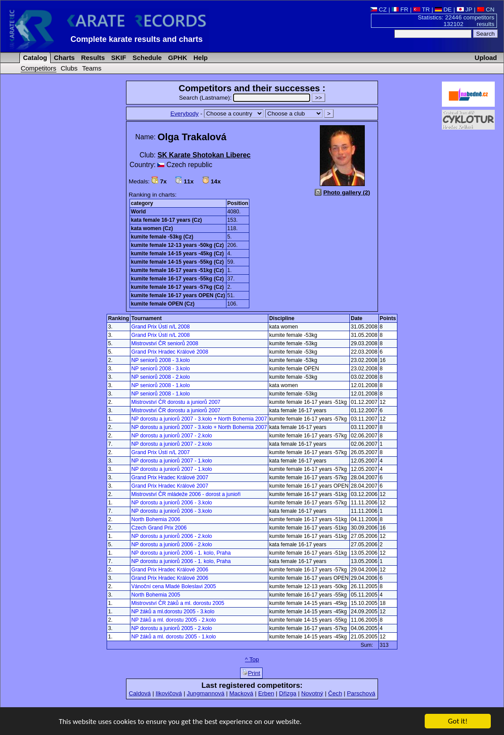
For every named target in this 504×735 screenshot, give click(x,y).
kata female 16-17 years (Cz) (166, 220)
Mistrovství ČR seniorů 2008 (164, 343)
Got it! (457, 721)
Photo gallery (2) (347, 192)
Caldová (140, 693)
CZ (378, 9)
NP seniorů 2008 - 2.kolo (160, 377)
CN (485, 9)
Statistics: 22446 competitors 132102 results (456, 20)
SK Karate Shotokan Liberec (203, 155)
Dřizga (287, 693)
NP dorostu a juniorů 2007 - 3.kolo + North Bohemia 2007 (199, 419)
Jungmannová (205, 693)
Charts (63, 57)
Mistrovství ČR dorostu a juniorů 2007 (175, 402)
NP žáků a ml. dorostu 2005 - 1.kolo (173, 637)
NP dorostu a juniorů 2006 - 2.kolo (171, 536)
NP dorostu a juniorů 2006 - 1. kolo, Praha (181, 553)
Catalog (34, 57)
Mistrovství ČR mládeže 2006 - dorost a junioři (186, 494)
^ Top (252, 659)
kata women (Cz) (152, 228)
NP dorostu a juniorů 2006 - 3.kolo (171, 503)
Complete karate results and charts (136, 39)
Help (200, 57)
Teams (91, 68)
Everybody (184, 113)
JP (464, 9)
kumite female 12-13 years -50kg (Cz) (177, 245)
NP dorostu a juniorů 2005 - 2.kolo (171, 628)
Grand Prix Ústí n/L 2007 (160, 452)
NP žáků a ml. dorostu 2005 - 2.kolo (173, 620)
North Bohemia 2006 (155, 519)
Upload (485, 57)
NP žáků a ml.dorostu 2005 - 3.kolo (173, 611)
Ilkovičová (169, 693)
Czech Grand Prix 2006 (159, 528)
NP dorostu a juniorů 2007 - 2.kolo (171, 436)
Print (251, 672)
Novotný (312, 693)
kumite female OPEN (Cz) (163, 304)
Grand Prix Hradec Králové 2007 (169, 477)
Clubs (69, 68)
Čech (335, 693)
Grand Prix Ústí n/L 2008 (160, 327)
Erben (266, 693)
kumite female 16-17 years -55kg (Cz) (177, 279)
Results (92, 57)
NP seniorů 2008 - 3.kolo (160, 360)
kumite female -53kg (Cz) (162, 237)
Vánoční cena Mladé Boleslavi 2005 (173, 586)
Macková (241, 693)
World (138, 212)
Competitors (38, 68)
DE (443, 9)
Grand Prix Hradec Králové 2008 (169, 352)
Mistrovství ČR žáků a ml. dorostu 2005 (177, 603)
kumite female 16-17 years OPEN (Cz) (178, 295)
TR (421, 9)
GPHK (176, 57)
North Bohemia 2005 (155, 595)
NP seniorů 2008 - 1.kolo (160, 385)
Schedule (146, 57)
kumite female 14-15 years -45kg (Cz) (177, 253)
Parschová (361, 693)
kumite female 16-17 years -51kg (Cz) (177, 270)
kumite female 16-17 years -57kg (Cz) (177, 287)
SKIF (117, 57)
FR (400, 9)
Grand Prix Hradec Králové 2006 (169, 570)
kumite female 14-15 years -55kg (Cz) (177, 262)
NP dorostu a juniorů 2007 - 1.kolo (171, 461)
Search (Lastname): (245, 97)
